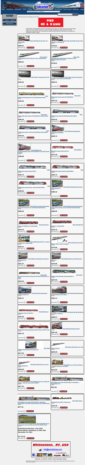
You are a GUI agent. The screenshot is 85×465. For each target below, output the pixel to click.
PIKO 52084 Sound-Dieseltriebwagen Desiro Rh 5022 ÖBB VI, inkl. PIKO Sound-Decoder (34, 151)
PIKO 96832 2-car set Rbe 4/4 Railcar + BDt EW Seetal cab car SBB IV (67, 365)
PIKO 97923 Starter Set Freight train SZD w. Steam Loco (66, 401)
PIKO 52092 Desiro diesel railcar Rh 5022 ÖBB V (67, 170)
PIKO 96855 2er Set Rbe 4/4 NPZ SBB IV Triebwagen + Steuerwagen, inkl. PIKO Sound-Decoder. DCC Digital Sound (33, 403)
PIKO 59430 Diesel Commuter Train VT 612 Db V (33, 312)
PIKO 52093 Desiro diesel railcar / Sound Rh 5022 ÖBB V (34, 187)
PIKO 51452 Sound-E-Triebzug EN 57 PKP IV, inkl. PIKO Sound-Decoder (66, 78)
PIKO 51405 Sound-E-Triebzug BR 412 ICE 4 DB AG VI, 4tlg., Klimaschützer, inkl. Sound (65, 58)
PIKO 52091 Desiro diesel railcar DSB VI (34, 170)
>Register (12, 20)
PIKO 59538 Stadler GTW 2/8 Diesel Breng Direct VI (34, 349)
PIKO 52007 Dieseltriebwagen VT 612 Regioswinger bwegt (33, 97)
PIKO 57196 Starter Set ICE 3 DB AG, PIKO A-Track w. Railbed (67, 243)
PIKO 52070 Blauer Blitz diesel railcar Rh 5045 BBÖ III (65, 96)
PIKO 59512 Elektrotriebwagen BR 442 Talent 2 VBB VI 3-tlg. (34, 329)
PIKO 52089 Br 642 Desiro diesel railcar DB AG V (66, 150)
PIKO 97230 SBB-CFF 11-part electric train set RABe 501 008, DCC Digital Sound (34, 424)
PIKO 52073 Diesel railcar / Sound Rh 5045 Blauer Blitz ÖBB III (33, 131)
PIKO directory (9, 23)
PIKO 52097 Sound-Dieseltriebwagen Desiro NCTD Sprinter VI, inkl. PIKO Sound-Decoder (33, 207)
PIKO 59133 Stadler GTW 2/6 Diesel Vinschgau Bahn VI (66, 275)
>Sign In (7, 20)
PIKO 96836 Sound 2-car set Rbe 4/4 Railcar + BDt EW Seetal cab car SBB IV (33, 382)
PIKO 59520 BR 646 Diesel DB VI (71, 328)
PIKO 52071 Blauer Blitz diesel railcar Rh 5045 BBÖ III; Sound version (33, 115)
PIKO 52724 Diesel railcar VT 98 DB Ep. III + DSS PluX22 (33, 225)
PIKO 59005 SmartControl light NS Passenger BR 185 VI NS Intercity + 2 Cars (33, 276)
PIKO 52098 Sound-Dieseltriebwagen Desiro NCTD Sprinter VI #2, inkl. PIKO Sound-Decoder (67, 207)
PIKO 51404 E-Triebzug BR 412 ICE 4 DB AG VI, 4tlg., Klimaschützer (32, 57)
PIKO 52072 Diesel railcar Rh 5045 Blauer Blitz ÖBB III (66, 115)
